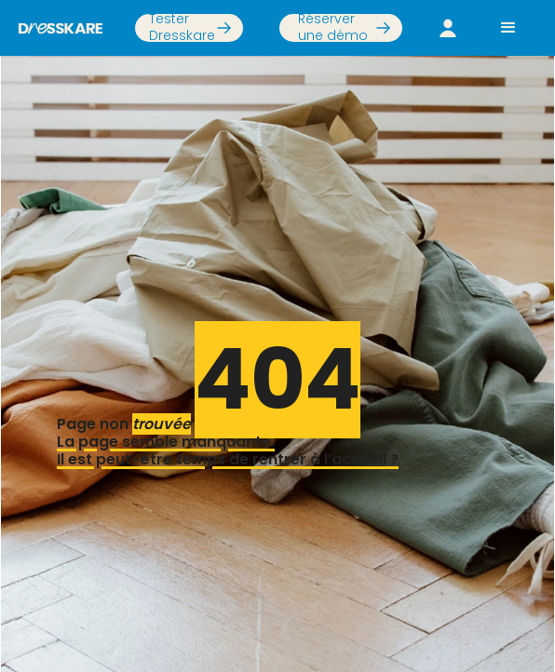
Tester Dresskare (182, 28)
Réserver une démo (333, 28)
